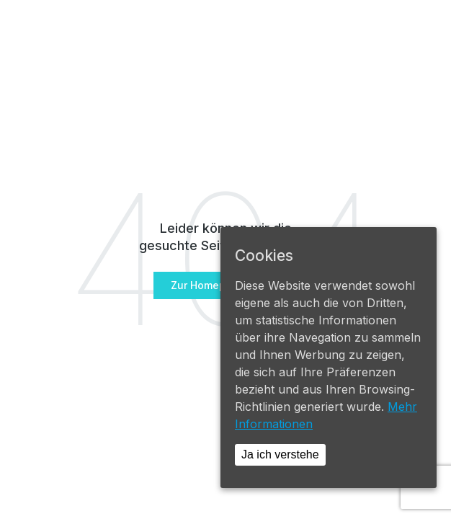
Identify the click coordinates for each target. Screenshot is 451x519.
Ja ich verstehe (280, 454)
